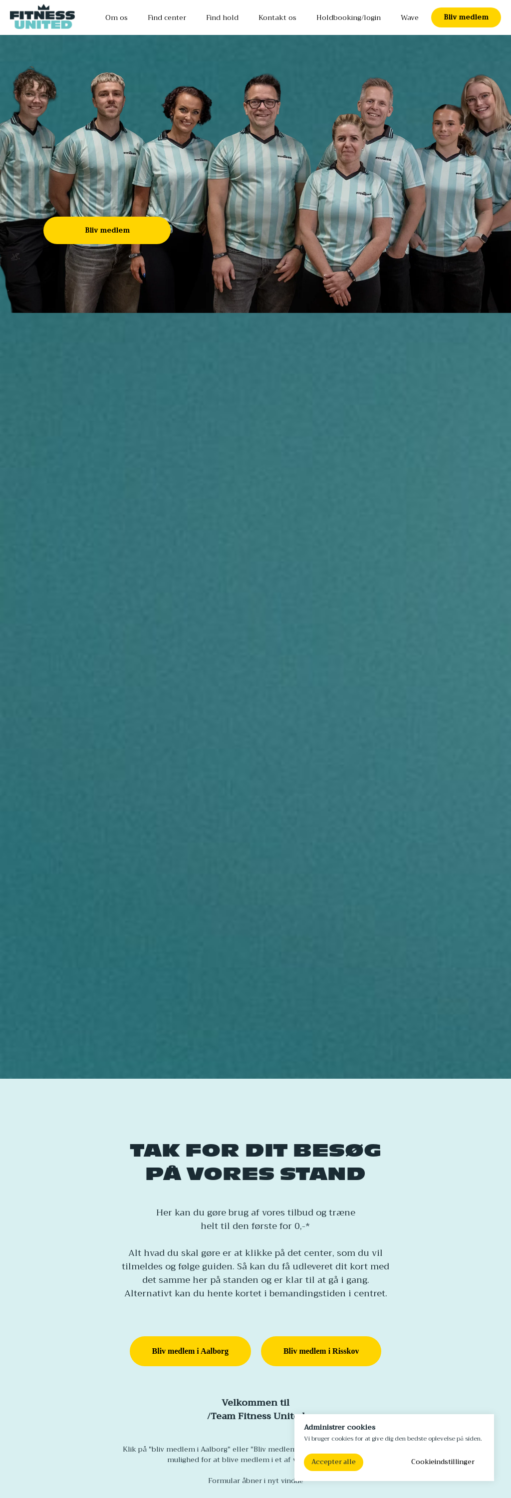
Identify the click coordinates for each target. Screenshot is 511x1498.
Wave (410, 17)
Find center (167, 17)
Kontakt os (277, 17)
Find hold (222, 17)
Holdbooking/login (348, 17)
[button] (466, 17)
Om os (116, 17)
